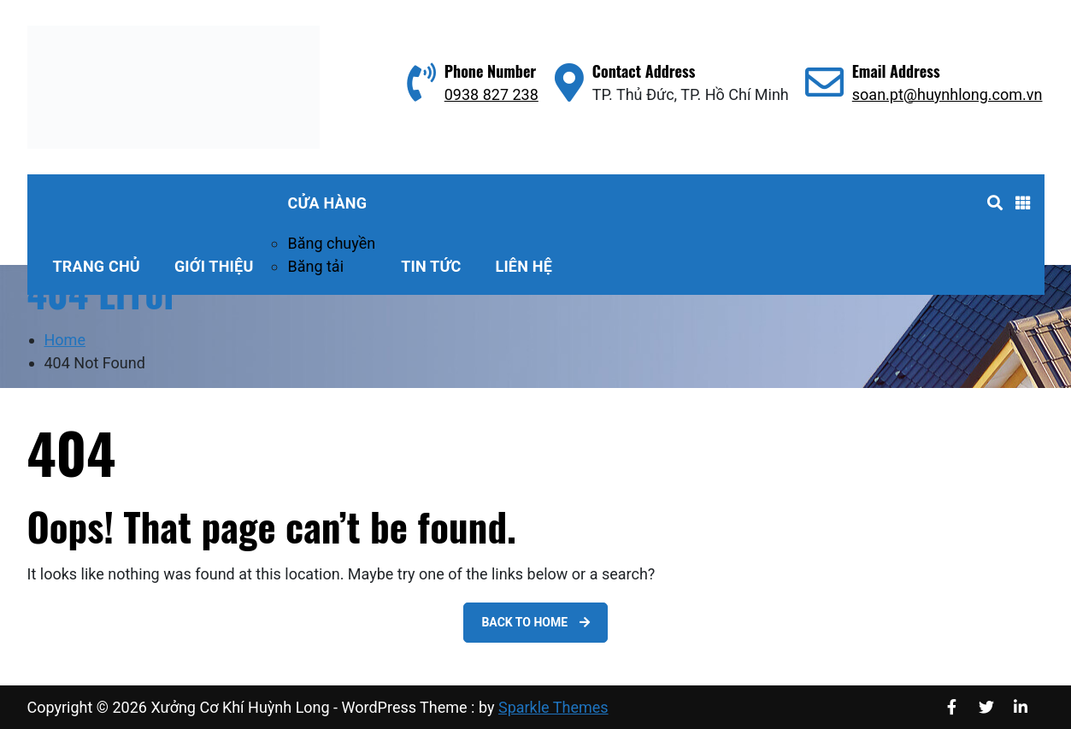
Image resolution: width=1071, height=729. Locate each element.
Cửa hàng (327, 203)
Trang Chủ (96, 266)
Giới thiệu (214, 266)
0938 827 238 (491, 94)
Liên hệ (523, 266)
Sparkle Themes (553, 707)
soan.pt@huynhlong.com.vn (947, 94)
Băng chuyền (331, 243)
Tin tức (431, 266)
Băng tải (315, 266)
